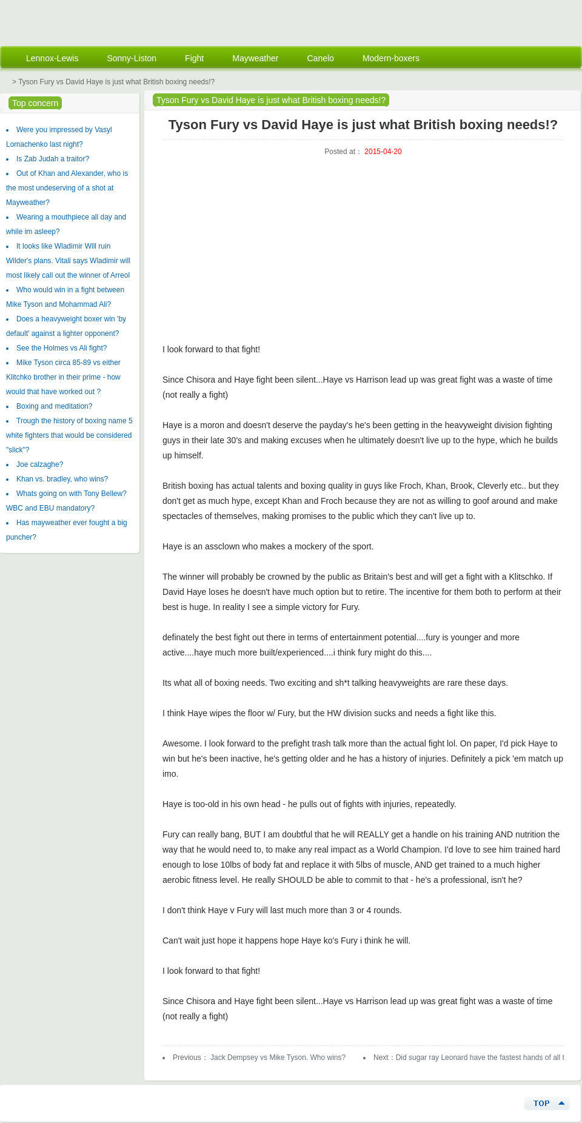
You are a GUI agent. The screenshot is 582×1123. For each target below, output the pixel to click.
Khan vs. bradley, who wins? (62, 479)
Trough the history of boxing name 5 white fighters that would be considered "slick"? (69, 435)
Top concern (35, 103)
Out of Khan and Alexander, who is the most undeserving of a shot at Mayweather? (67, 188)
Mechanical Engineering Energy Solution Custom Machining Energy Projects (78, 22)
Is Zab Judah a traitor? (52, 159)
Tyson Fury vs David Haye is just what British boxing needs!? (271, 100)
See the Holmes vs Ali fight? (61, 348)
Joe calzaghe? (39, 464)
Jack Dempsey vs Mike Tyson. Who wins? (277, 1057)
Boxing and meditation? (54, 406)
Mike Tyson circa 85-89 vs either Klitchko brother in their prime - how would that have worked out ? (63, 377)
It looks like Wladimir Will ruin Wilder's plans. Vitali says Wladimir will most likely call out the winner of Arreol (68, 261)
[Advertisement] (359, 257)
